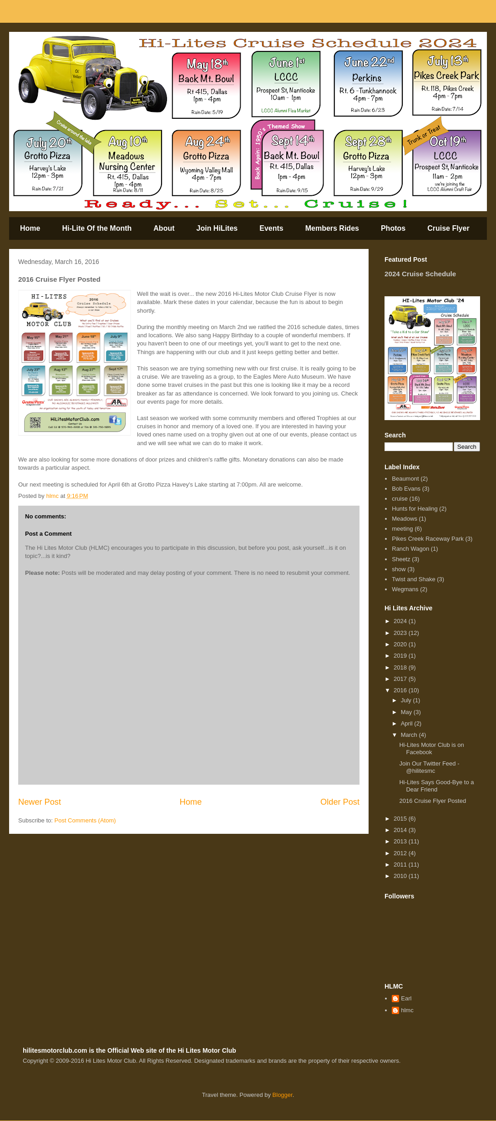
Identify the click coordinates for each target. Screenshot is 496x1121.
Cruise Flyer (448, 228)
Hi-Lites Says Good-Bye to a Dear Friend (436, 786)
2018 (401, 667)
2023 (401, 632)
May (407, 712)
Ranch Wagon (410, 548)
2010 (401, 875)
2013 (401, 841)
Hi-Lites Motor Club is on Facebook (431, 748)
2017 (401, 678)
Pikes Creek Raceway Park (428, 538)
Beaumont (405, 478)
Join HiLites (217, 228)
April (408, 723)
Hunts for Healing (414, 508)
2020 (401, 644)
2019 (401, 655)
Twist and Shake (413, 579)
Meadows (404, 518)
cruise (400, 498)
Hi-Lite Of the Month (97, 228)
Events (271, 228)
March (410, 734)
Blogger (283, 1094)
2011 (401, 864)
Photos (393, 228)
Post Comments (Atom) (85, 820)
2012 (401, 853)
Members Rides (332, 228)
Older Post (339, 802)
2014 (401, 830)
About (163, 228)
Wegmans (405, 589)
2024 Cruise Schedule (420, 274)
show (398, 569)
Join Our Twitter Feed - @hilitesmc (429, 767)
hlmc (407, 1010)
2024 (401, 621)
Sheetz (401, 559)
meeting (402, 528)
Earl (406, 998)
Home (30, 228)
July (407, 700)
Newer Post (39, 802)
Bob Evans (406, 488)
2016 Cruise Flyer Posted (432, 800)
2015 (401, 818)
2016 (401, 690)
